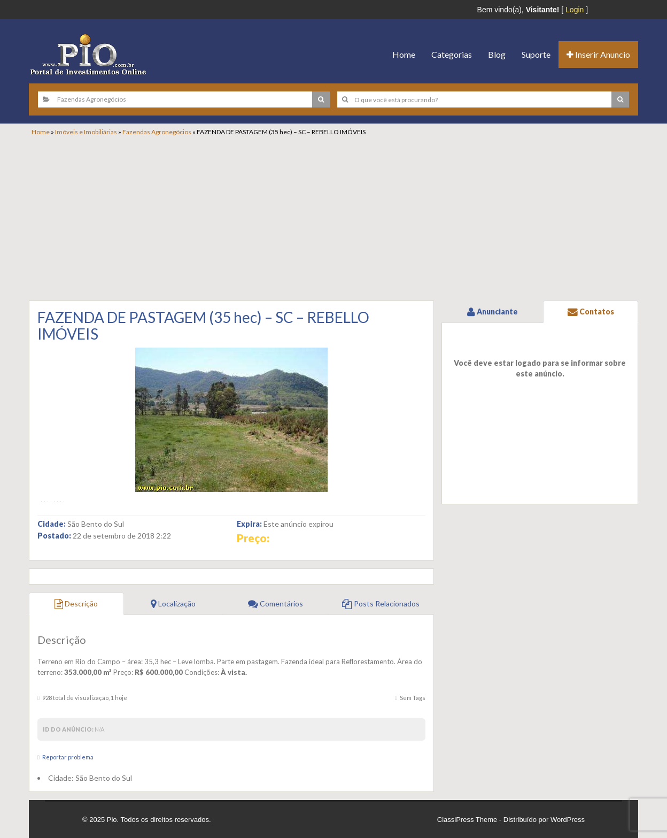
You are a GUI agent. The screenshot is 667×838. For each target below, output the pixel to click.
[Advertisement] (339, 216)
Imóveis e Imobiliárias (86, 132)
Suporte (536, 54)
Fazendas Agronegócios (156, 132)
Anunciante (492, 311)
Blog (497, 54)
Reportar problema (68, 757)
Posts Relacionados (381, 603)
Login (574, 9)
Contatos (591, 311)
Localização (173, 603)
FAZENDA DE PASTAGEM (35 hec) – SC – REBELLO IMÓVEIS (203, 325)
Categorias (451, 54)
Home (403, 54)
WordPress (567, 820)
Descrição (76, 603)
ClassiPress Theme (467, 820)
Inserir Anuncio (598, 54)
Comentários (275, 603)
